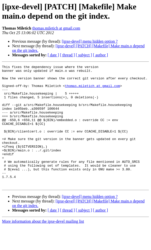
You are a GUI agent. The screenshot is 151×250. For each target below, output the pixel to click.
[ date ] (53, 55)
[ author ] (100, 55)
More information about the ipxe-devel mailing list (43, 245)
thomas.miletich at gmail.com (56, 28)
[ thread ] (67, 55)
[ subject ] (84, 55)
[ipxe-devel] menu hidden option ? (89, 41)
